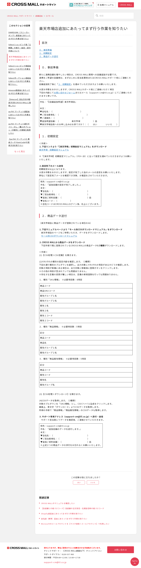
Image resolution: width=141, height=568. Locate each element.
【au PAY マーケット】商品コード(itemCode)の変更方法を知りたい (19, 142)
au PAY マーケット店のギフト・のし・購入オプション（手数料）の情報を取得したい (19, 128)
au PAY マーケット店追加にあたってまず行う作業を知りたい (19, 114)
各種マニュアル (107, 4)
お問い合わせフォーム (64, 92)
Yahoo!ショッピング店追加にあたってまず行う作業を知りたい (19, 69)
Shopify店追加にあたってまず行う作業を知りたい (62, 513)
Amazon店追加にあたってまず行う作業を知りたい (19, 92)
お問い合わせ (120, 549)
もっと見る (19, 151)
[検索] (114, 15)
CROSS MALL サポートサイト (19, 16)
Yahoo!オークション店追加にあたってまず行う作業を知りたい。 (19, 81)
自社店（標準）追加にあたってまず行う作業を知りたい (64, 518)
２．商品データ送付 (48, 56)
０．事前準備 (45, 49)
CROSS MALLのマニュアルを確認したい (58, 503)
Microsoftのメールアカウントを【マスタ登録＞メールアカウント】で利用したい (75, 523)
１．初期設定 (45, 53)
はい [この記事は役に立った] (79, 482)
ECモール (50, 16)
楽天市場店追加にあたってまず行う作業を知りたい (20, 58)
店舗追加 (39, 16)
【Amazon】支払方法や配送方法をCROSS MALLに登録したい (19, 102)
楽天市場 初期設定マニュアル (54, 149)
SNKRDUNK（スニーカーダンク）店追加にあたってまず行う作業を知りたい (19, 35)
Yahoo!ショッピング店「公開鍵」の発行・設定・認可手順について (19, 47)
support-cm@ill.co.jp (55, 562)
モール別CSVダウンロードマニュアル (59, 235)
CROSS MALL (126, 4)
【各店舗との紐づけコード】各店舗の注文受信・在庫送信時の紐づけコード (72, 508)
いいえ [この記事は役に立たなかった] (92, 482)
